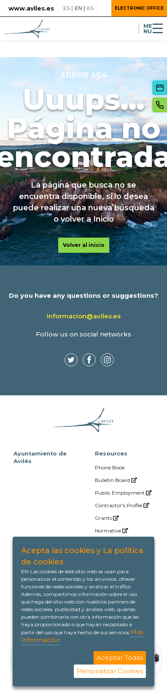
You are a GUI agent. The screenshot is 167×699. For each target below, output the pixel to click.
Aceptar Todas (120, 658)
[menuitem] (124, 467)
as (90, 8)
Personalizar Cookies (110, 671)
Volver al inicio (84, 245)
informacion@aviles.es (84, 316)
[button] (101, 8)
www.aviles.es (31, 8)
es (66, 8)
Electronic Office (139, 8)
